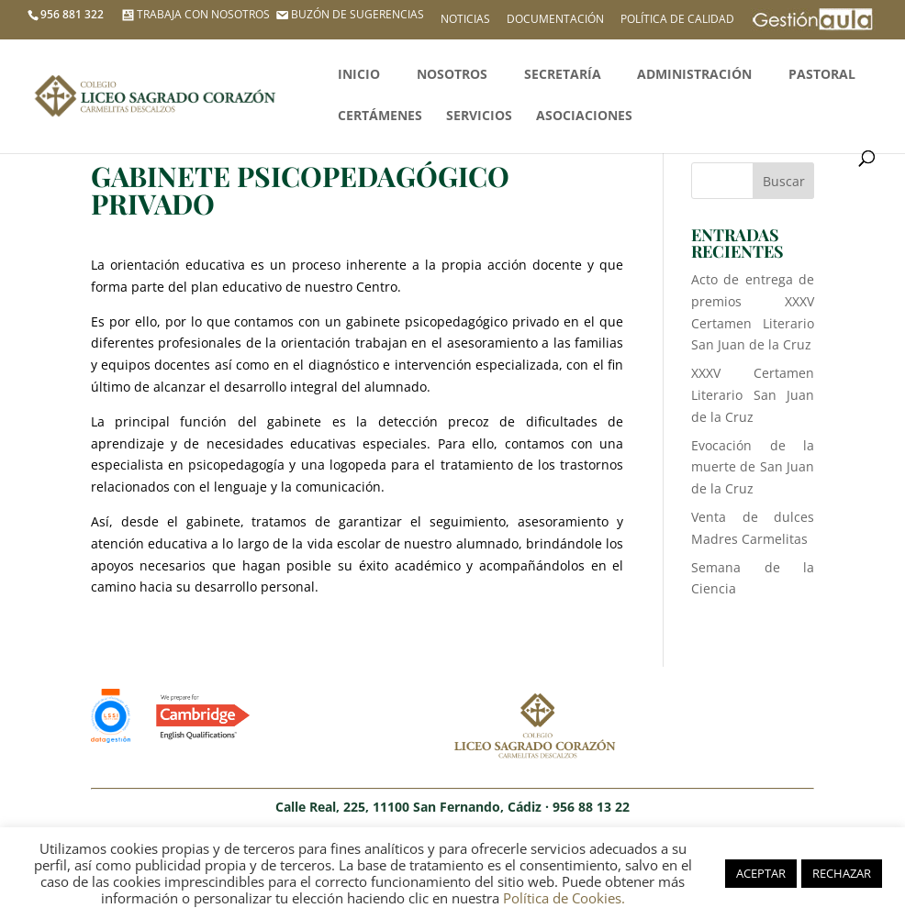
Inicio (359, 75)
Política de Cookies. (564, 898)
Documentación (555, 20)
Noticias (465, 20)
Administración (694, 75)
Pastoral (821, 75)
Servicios (479, 116)
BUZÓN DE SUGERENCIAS (348, 14)
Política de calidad (677, 20)
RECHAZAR (841, 873)
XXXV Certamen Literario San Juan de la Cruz (753, 395)
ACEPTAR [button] (761, 873)
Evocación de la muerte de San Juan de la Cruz (753, 467)
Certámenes (380, 116)
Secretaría (562, 75)
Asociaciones (584, 116)
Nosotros (452, 75)
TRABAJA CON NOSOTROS (194, 14)
